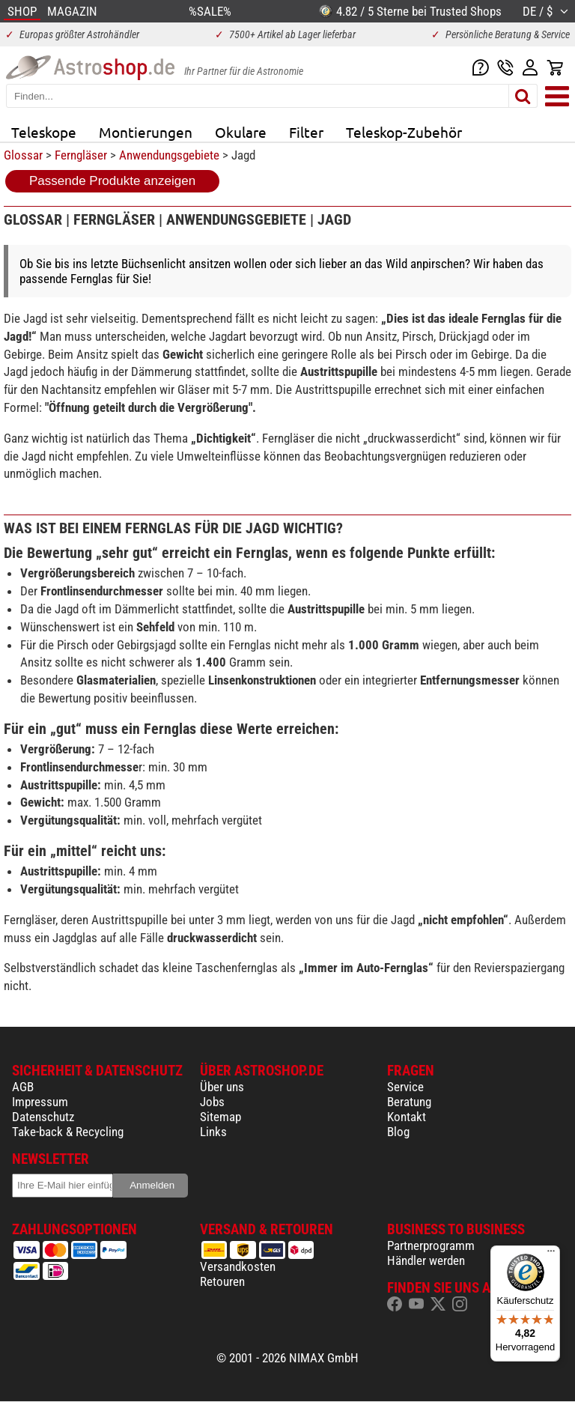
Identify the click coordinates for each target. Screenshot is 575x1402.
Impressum (40, 1101)
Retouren (222, 1281)
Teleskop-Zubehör (404, 132)
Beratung (409, 1101)
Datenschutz (43, 1116)
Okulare (241, 132)
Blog (398, 1131)
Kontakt (406, 1116)
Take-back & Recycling (68, 1131)
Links (213, 1131)
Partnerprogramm (431, 1245)
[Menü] (551, 1254)
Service (405, 1086)
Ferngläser (81, 155)
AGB (23, 1086)
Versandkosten (238, 1266)
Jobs (212, 1101)
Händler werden (426, 1260)
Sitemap (220, 1116)
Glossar (23, 155)
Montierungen (145, 132)
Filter (306, 132)
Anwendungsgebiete (169, 155)
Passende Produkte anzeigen (112, 181)
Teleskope (43, 132)
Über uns (222, 1086)
